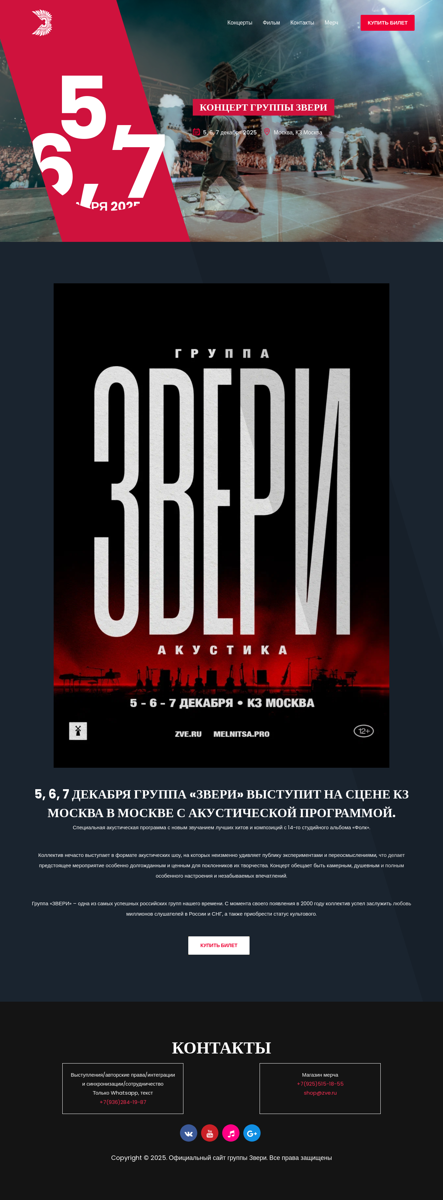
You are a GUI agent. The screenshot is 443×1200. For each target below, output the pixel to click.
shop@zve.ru (320, 1092)
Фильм (271, 23)
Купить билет (388, 22)
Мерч (331, 23)
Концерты (239, 23)
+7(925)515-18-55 (320, 1083)
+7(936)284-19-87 (123, 1102)
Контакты (302, 23)
